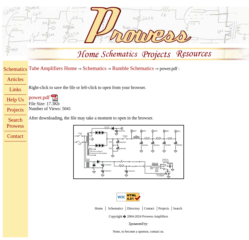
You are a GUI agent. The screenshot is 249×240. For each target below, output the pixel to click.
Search (177, 208)
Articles (15, 79)
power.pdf (40, 97)
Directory (133, 208)
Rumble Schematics (133, 68)
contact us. (157, 231)
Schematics (15, 69)
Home (99, 208)
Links (15, 89)
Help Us (15, 99)
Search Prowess (15, 123)
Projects (15, 110)
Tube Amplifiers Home (53, 68)
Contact (15, 136)
